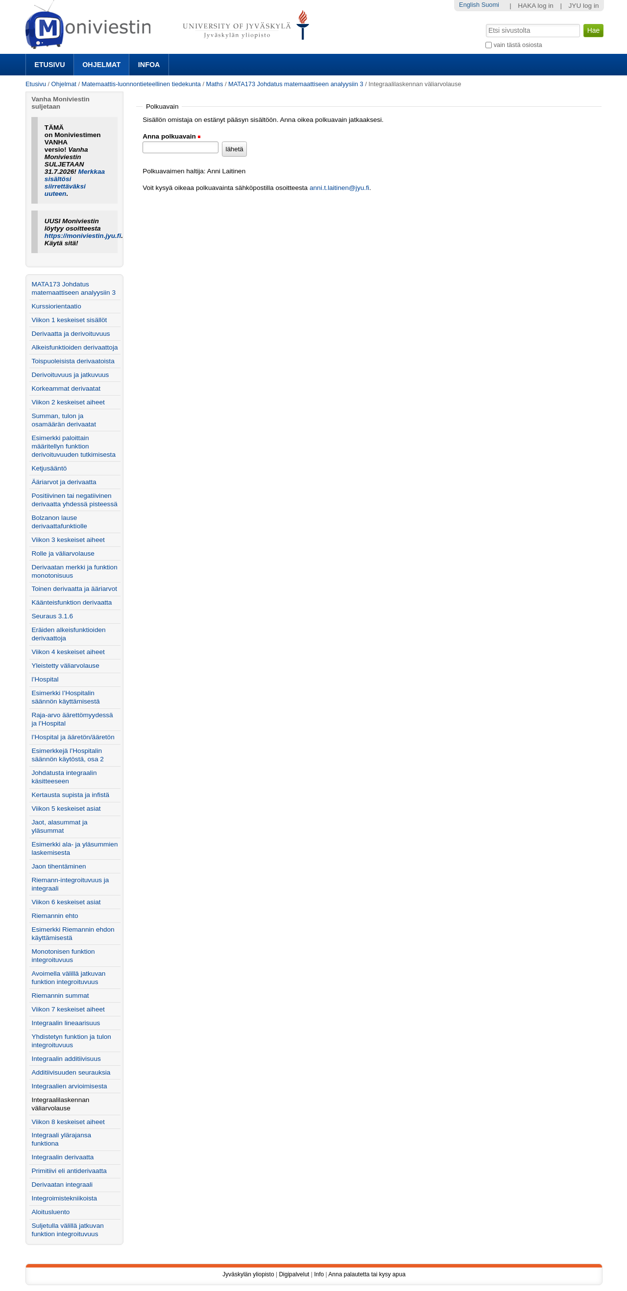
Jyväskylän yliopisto (248, 1274)
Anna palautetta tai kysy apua (366, 1274)
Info (319, 1274)
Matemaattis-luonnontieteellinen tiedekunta (141, 84)
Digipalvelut (294, 1274)
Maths (214, 84)
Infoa (149, 65)
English (469, 4)
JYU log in (584, 5)
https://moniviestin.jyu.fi (83, 235)
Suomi (490, 4)
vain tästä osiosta (518, 44)
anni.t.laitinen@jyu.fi (339, 187)
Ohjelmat (101, 65)
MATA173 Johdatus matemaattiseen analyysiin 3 (295, 84)
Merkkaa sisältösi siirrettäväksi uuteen (75, 182)
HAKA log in (536, 5)
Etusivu (49, 65)
